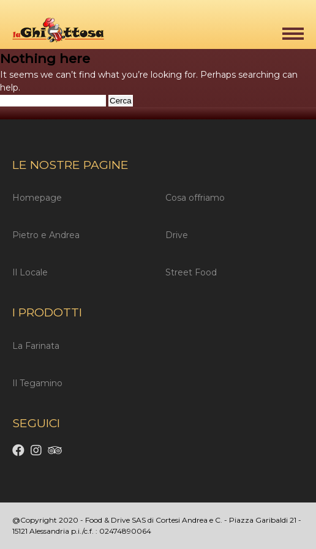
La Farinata (35, 345)
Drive (176, 235)
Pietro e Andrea (46, 235)
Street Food (191, 272)
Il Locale (30, 272)
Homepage (37, 197)
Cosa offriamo (195, 197)
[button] (293, 34)
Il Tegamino (37, 383)
